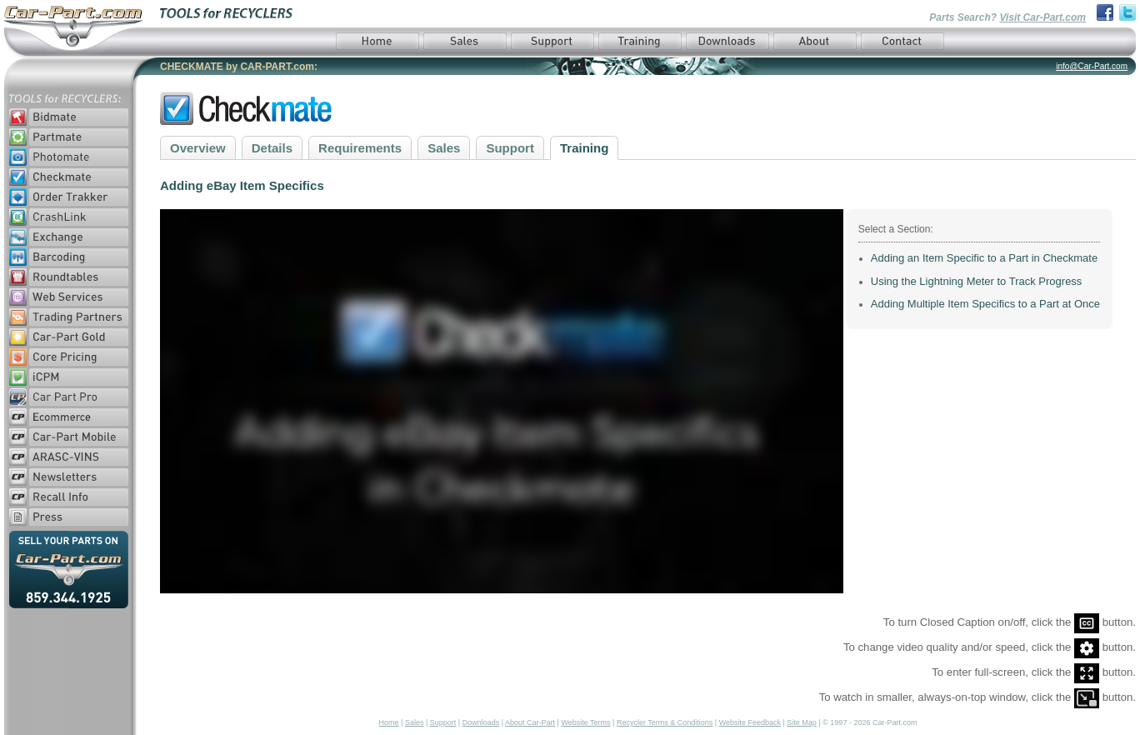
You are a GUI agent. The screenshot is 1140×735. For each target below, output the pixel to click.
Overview (198, 148)
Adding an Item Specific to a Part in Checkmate (984, 258)
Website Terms (585, 722)
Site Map (802, 722)
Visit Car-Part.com (1042, 17)
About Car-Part (530, 722)
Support (510, 148)
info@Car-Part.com (1092, 66)
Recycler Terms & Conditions (664, 722)
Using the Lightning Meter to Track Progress (976, 281)
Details (272, 148)
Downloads (481, 722)
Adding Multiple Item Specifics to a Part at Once (985, 304)
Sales (444, 148)
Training (584, 148)
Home (389, 722)
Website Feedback (750, 722)
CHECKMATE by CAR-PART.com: (239, 66)
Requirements (360, 148)
